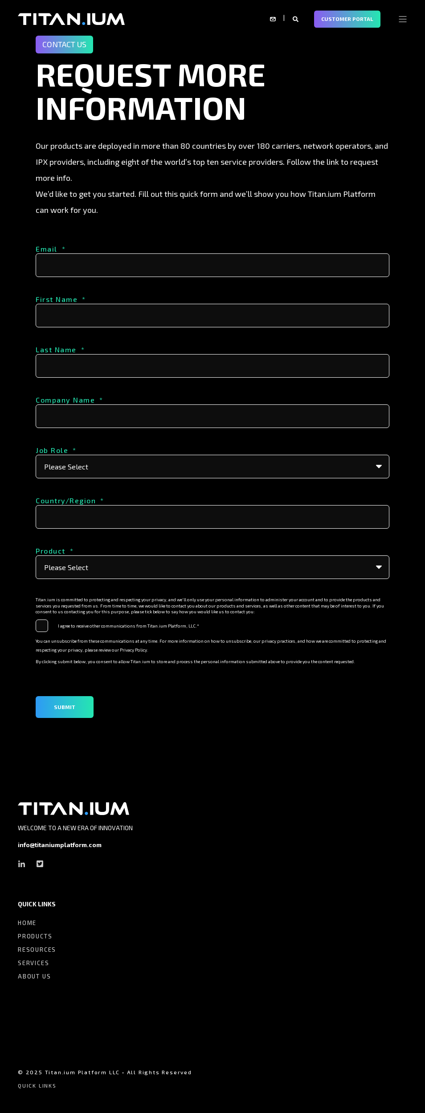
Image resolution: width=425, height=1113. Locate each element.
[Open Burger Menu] (403, 19)
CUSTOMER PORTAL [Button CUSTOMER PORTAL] (347, 19)
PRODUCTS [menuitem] (35, 936)
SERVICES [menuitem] (33, 962)
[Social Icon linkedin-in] (24, 864)
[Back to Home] (71, 18)
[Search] (297, 18)
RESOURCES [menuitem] (37, 949)
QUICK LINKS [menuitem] (37, 904)
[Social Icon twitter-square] (37, 864)
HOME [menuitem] (27, 922)
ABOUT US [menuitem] (34, 976)
